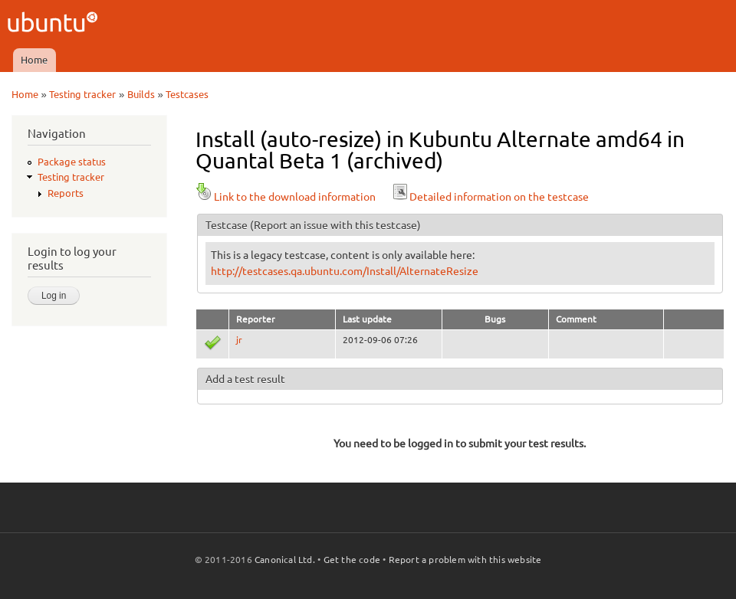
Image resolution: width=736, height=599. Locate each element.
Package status (72, 161)
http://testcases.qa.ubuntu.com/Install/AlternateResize (344, 271)
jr (239, 340)
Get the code (352, 560)
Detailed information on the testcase (490, 197)
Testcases (187, 94)
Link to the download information (286, 197)
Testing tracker (82, 94)
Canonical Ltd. (285, 560)
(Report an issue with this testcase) (335, 225)
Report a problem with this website (465, 560)
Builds (141, 94)
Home (34, 59)
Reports (66, 193)
